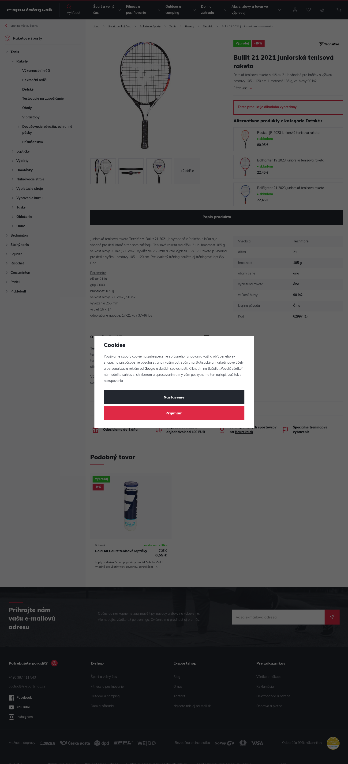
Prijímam (174, 413)
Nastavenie (174, 397)
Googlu (150, 369)
